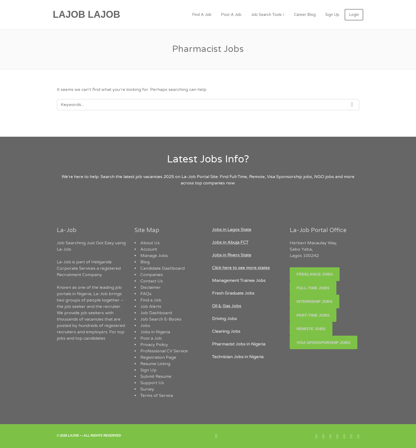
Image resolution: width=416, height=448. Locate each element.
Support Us (152, 382)
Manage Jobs (154, 255)
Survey (147, 389)
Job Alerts (150, 306)
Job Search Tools (266, 14)
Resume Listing (155, 363)
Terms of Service (156, 395)
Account (148, 249)
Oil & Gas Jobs (226, 306)
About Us (150, 243)
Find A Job (201, 14)
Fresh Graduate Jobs (233, 293)
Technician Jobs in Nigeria (237, 357)
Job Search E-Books (160, 319)
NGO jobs (324, 176)
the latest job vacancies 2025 (145, 176)
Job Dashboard (156, 313)
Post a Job (151, 338)
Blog (145, 262)
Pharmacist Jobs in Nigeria (238, 344)
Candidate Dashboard (162, 268)
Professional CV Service (164, 351)
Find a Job (150, 300)
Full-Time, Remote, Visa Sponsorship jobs (270, 176)
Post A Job (231, 14)
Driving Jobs (224, 318)
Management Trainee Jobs (239, 280)
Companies (151, 274)
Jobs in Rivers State (231, 255)
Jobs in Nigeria (155, 332)
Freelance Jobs (315, 274)
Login (354, 14)
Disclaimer (150, 287)
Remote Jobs (311, 328)
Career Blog (305, 14)
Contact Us (151, 281)
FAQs (145, 293)
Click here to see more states (241, 267)
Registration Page (158, 357)
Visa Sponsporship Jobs (323, 342)
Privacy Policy (154, 344)
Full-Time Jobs (313, 288)
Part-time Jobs (313, 315)
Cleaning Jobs (226, 331)
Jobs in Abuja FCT (230, 242)
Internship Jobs (315, 301)
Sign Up (332, 14)
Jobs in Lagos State (231, 229)
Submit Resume (155, 376)
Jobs (145, 325)
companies (214, 183)
